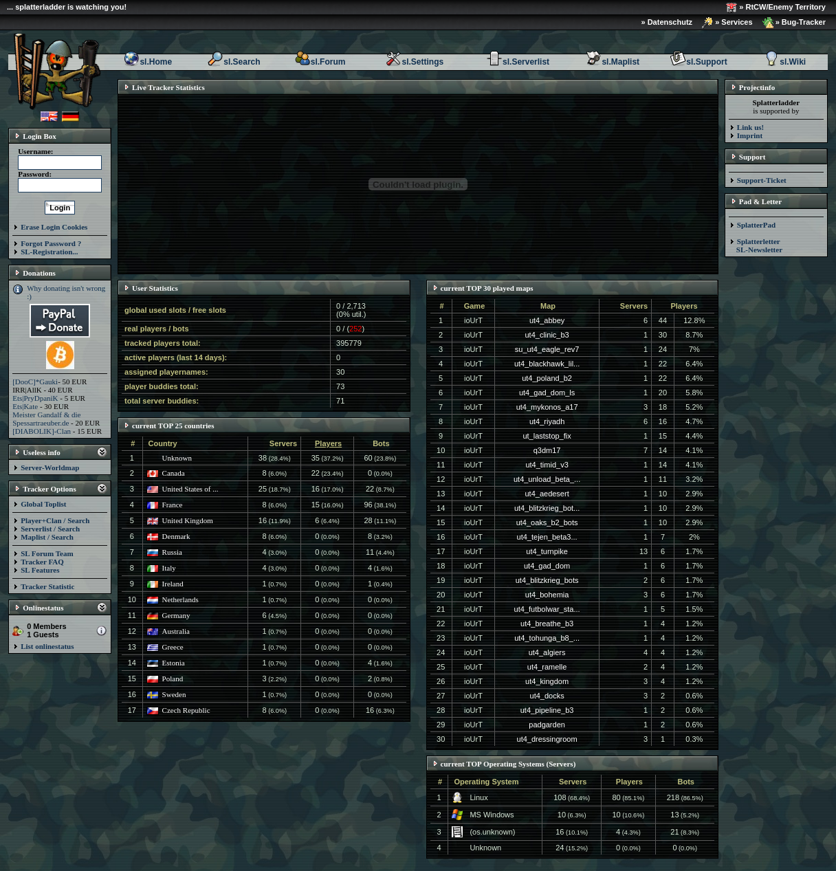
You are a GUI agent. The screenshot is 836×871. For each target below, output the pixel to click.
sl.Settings (414, 62)
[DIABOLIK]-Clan (41, 431)
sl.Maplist (612, 62)
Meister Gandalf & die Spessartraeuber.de (46, 418)
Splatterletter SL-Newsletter (755, 245)
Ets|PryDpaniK (35, 398)
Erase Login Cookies (54, 227)
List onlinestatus (47, 646)
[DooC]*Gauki (35, 381)
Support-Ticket (761, 180)
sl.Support (698, 62)
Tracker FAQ (42, 562)
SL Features (40, 570)
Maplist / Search (47, 537)
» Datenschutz (667, 22)
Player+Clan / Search (55, 520)
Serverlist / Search (50, 529)
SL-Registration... (49, 251)
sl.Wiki (784, 62)
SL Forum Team (47, 553)
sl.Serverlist (517, 62)
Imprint (749, 135)
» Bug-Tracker (794, 22)
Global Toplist (43, 504)
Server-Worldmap (50, 467)
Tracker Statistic (47, 586)
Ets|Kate (25, 406)
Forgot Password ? (51, 243)
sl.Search (233, 62)
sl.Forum (320, 62)
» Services (727, 22)
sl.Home (147, 62)
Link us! (750, 127)
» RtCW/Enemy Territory (776, 7)
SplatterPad (756, 225)
